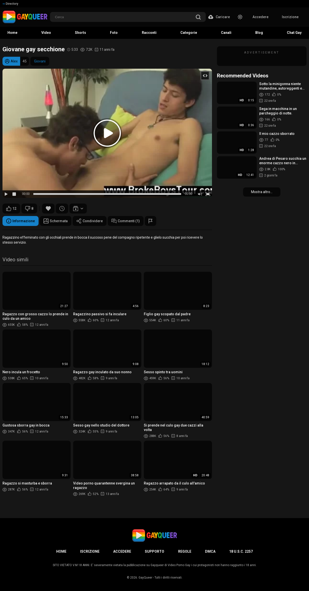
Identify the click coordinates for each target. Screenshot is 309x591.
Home (61, 551)
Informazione (20, 220)
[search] (198, 17)
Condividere (89, 220)
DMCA (210, 551)
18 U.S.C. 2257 (241, 551)
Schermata (56, 220)
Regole (184, 551)
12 (11, 208)
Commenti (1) (125, 220)
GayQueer (145, 577)
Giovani (40, 61)
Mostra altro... (261, 192)
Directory (10, 3)
